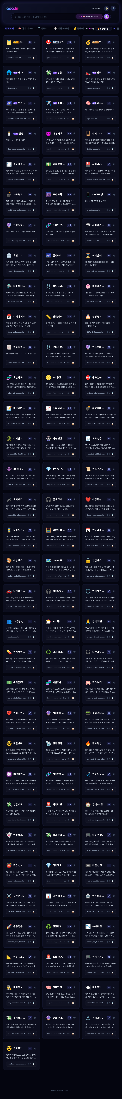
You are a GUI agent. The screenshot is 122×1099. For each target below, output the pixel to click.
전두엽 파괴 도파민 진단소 (92, 16)
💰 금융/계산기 (81, 28)
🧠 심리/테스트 (25, 28)
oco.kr (12, 8)
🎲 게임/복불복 (61, 28)
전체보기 (9, 28)
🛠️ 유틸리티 (44, 28)
